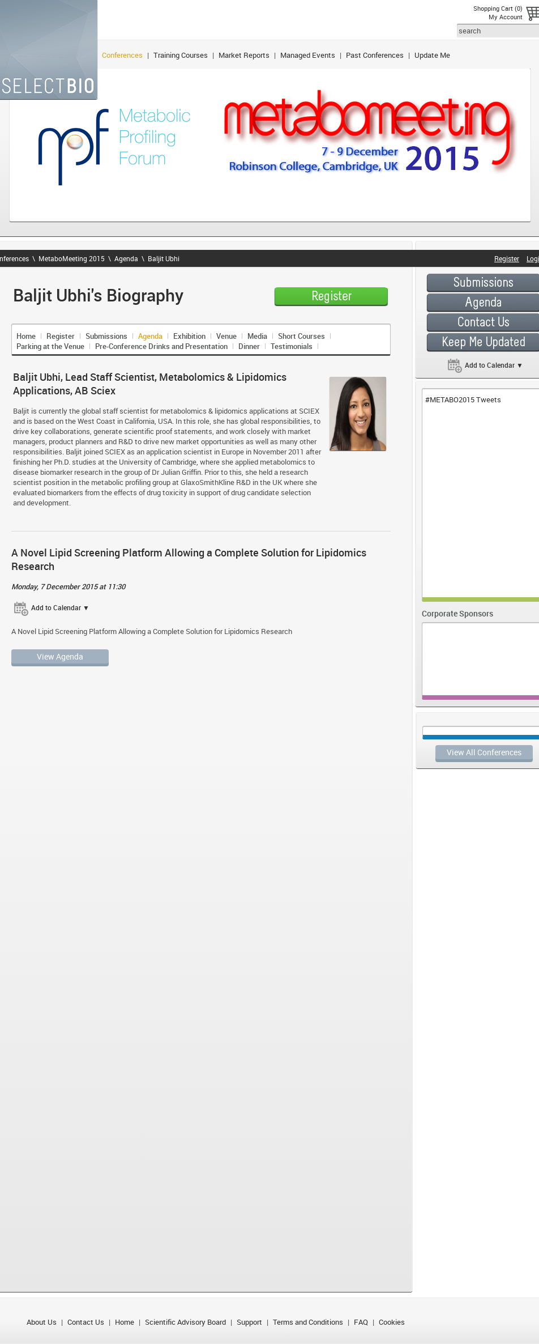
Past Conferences (375, 55)
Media (257, 336)
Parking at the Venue (50, 346)
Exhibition (189, 336)
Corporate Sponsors (457, 613)
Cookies (392, 1322)
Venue (226, 336)
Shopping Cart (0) (498, 8)
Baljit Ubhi (163, 258)
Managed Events (307, 55)
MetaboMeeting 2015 (71, 258)
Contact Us (85, 1322)
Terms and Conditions (308, 1322)
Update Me (432, 55)
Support (249, 1322)
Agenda (126, 258)
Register (60, 336)
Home (26, 336)
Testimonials (292, 346)
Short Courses (301, 336)
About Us (42, 1322)
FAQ (361, 1322)
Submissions (106, 336)
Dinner (249, 346)
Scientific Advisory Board (185, 1322)
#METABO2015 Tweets (463, 399)
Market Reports (244, 55)
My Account (506, 16)
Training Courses (180, 55)
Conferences (122, 55)
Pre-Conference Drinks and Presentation (161, 346)
